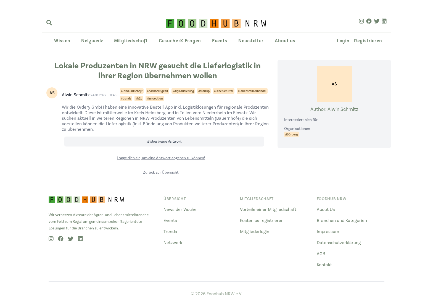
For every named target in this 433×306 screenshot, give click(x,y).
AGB (321, 254)
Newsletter (251, 41)
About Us (326, 209)
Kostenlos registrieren (262, 220)
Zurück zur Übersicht (161, 172)
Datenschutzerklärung (339, 242)
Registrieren (368, 41)
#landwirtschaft (131, 91)
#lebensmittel (223, 91)
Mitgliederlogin (254, 231)
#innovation (155, 98)
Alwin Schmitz (75, 95)
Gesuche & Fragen (180, 41)
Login (343, 41)
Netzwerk (92, 41)
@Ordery (291, 134)
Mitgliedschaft (131, 41)
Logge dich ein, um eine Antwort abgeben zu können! (161, 158)
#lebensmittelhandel (252, 91)
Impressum (328, 231)
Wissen (62, 41)
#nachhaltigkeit (157, 91)
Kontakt (324, 265)
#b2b (139, 98)
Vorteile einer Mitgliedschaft (268, 209)
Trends (170, 231)
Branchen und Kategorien (342, 220)
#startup (204, 91)
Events (219, 41)
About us (285, 41)
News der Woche (180, 209)
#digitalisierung (183, 91)
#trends (126, 98)
